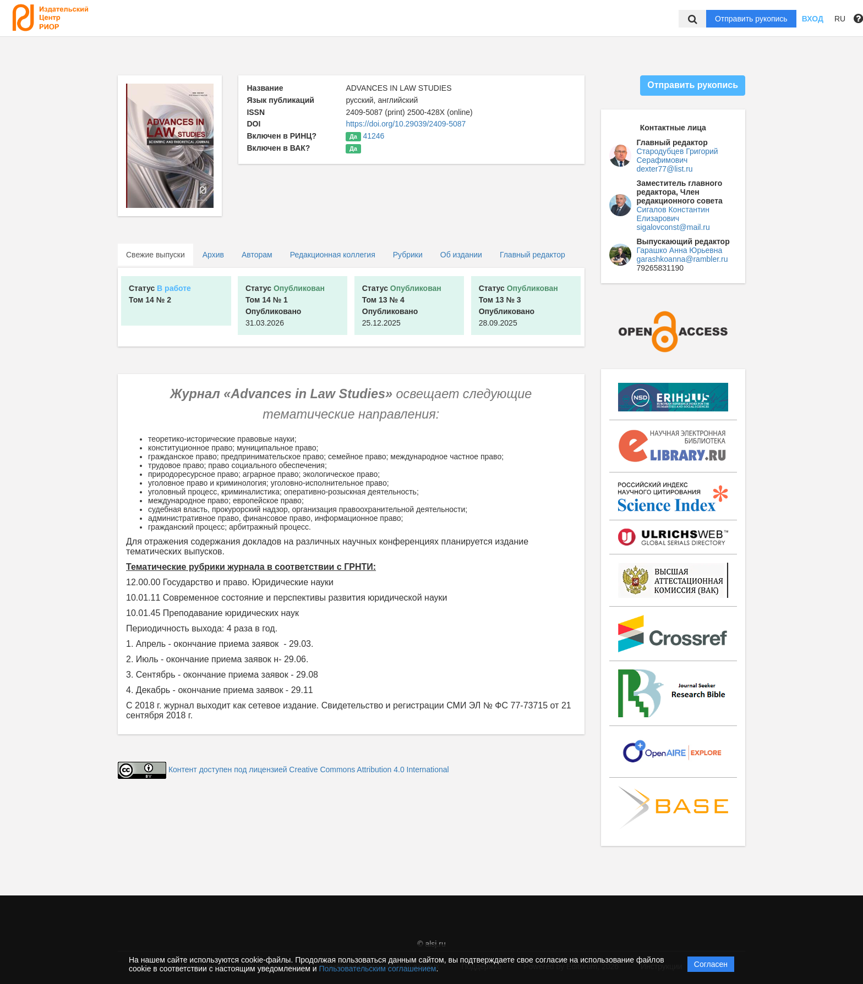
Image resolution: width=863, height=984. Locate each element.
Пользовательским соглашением (377, 968)
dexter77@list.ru (665, 168)
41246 (373, 135)
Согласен (711, 964)
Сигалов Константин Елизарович (673, 214)
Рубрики (408, 254)
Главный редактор (532, 254)
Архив (213, 254)
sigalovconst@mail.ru (673, 227)
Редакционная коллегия (332, 254)
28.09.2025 (518, 305)
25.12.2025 (401, 305)
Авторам (257, 254)
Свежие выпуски (155, 254)
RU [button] (839, 18)
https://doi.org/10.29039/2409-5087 (406, 123)
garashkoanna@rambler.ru (682, 259)
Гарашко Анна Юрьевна (680, 250)
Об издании (461, 254)
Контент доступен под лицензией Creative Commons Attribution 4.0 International (308, 769)
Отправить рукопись (751, 18)
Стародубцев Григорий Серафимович (677, 155)
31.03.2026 (285, 305)
